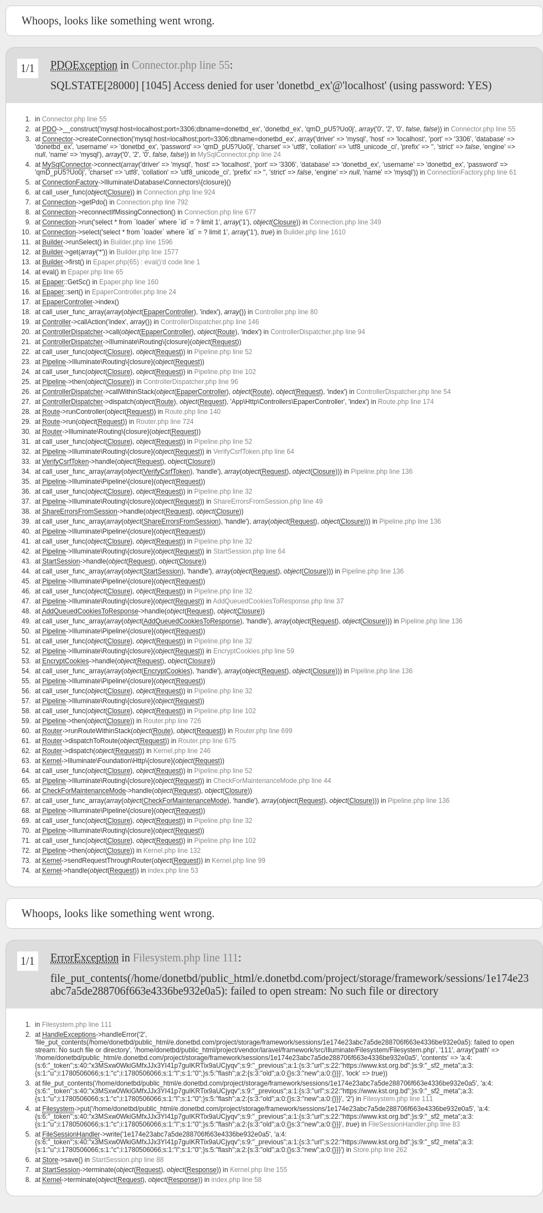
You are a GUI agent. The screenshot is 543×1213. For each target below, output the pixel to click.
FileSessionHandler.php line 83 (414, 1124)
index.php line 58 (237, 1180)
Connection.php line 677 (220, 212)
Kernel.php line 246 (182, 751)
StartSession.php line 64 (249, 551)
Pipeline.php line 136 (381, 471)
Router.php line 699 (264, 731)
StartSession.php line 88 (127, 1160)
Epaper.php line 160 (128, 282)
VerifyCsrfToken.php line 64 (253, 451)
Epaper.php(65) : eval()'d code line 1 (146, 262)
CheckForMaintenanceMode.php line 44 (272, 781)
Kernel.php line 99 (238, 860)
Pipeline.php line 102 (225, 372)
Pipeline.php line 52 (223, 352)
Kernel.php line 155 (258, 1170)
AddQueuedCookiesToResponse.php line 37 (278, 601)
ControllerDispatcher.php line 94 (317, 332)
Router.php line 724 (164, 422)
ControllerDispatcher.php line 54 (403, 392)
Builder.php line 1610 (315, 232)
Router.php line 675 (207, 741)
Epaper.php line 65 (95, 272)
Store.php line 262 (380, 1150)
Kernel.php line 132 (172, 850)
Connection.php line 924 (179, 192)
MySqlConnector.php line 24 (239, 154)
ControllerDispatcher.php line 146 (210, 322)
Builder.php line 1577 (147, 252)
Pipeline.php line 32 (223, 491)
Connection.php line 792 (152, 202)
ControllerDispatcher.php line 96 (191, 382)
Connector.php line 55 (181, 65)
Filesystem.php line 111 (185, 957)
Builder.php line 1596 (141, 242)
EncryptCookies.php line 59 (253, 651)
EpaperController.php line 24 (134, 292)
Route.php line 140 (193, 412)
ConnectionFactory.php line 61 (471, 172)
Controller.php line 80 (286, 312)
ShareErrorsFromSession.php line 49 (267, 501)
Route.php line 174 (406, 402)
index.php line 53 (173, 870)
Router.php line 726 (172, 721)
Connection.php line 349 (345, 222)
